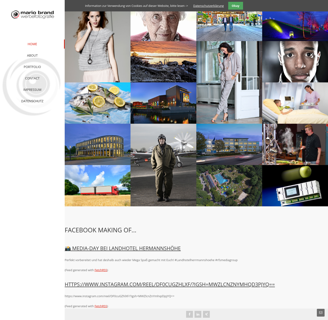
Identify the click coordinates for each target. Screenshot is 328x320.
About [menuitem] (32, 55)
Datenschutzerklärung (208, 6)
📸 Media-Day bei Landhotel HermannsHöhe (123, 248)
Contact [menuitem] (32, 78)
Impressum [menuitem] (32, 89)
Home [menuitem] (32, 44)
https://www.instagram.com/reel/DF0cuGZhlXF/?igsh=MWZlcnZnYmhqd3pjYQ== (170, 284)
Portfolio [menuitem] (32, 67)
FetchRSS (101, 270)
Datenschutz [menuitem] (32, 101)
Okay (235, 6)
